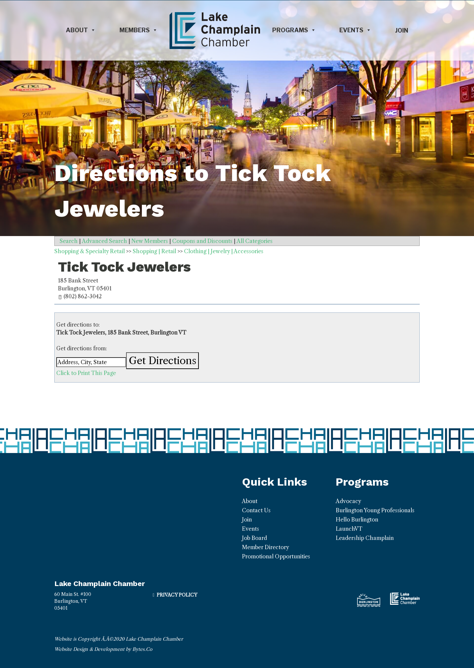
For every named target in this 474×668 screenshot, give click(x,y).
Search (69, 241)
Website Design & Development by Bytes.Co (103, 649)
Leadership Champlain (365, 538)
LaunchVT (349, 528)
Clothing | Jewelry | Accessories (223, 251)
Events (355, 30)
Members (138, 30)
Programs (294, 30)
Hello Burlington (357, 519)
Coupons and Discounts (202, 241)
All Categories (255, 241)
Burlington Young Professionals (375, 510)
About (81, 30)
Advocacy (348, 501)
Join (401, 30)
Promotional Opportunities (276, 556)
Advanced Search (104, 241)
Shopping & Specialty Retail (89, 251)
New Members (149, 241)
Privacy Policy (177, 595)
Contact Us (256, 510)
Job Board (254, 538)
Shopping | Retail (154, 251)
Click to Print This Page (86, 373)
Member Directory (265, 547)
